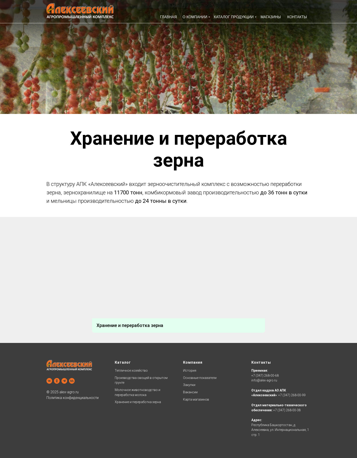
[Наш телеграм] (64, 381)
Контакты (261, 362)
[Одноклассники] (57, 381)
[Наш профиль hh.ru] (72, 381)
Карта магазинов (196, 399)
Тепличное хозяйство (131, 370)
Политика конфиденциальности (72, 398)
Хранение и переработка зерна (138, 402)
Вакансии (190, 392)
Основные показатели (200, 378)
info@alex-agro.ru (264, 380)
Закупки (189, 385)
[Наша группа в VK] (49, 381)
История (189, 370)
